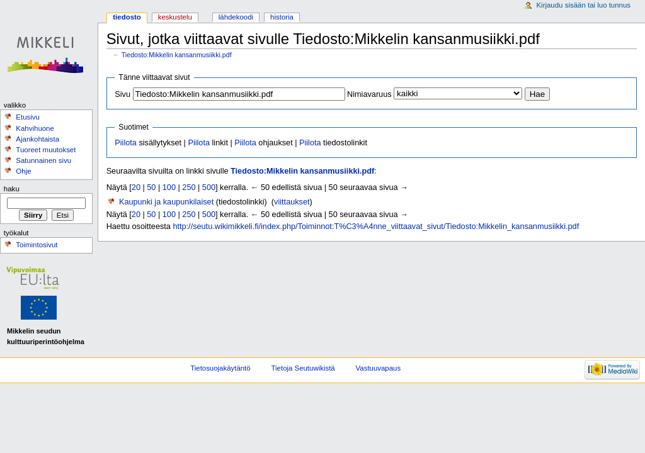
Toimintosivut (36, 245)
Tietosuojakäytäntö (220, 368)
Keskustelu (175, 17)
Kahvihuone (35, 128)
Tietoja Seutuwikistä (303, 368)
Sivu (122, 94)
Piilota (126, 142)
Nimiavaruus (369, 94)
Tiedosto (127, 17)
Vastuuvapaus (378, 368)
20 (136, 187)
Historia (282, 17)
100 (169, 187)
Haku (12, 189)
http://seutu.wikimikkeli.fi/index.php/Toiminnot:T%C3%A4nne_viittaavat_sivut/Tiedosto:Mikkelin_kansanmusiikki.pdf (376, 226)
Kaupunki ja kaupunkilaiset (166, 202)
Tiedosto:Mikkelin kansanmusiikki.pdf (177, 55)
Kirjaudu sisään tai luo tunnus (583, 5)
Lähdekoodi (236, 17)
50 (151, 187)
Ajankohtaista (37, 139)
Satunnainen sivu (43, 160)
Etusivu (28, 117)
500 (208, 187)
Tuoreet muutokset (46, 150)
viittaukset (291, 202)
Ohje (23, 171)
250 (188, 187)
